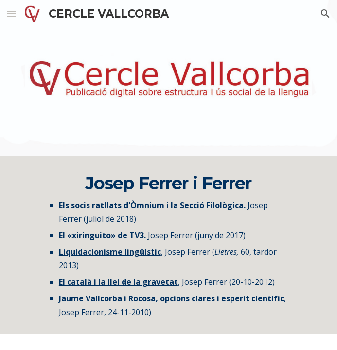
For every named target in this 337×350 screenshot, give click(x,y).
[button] (11, 13)
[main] (168, 245)
